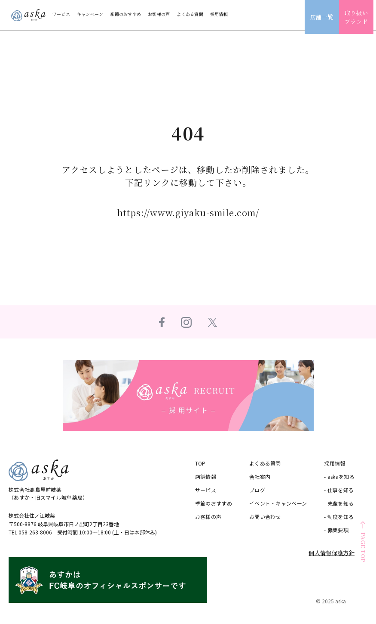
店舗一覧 (324, 17)
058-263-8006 (35, 532)
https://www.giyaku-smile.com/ (188, 212)
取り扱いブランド (359, 17)
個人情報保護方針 (332, 553)
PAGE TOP (363, 547)
